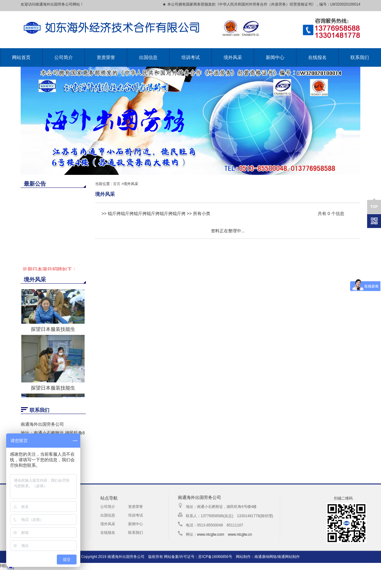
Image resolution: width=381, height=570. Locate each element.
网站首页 (21, 57)
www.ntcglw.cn (240, 534)
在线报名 (317, 57)
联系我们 (359, 57)
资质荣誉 (106, 57)
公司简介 (63, 57)
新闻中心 (275, 57)
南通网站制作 (289, 557)
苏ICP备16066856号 (215, 557)
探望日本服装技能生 (53, 330)
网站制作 (243, 557)
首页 (116, 184)
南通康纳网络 (265, 557)
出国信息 (148, 57)
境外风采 (233, 57)
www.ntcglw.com (210, 534)
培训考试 (190, 57)
